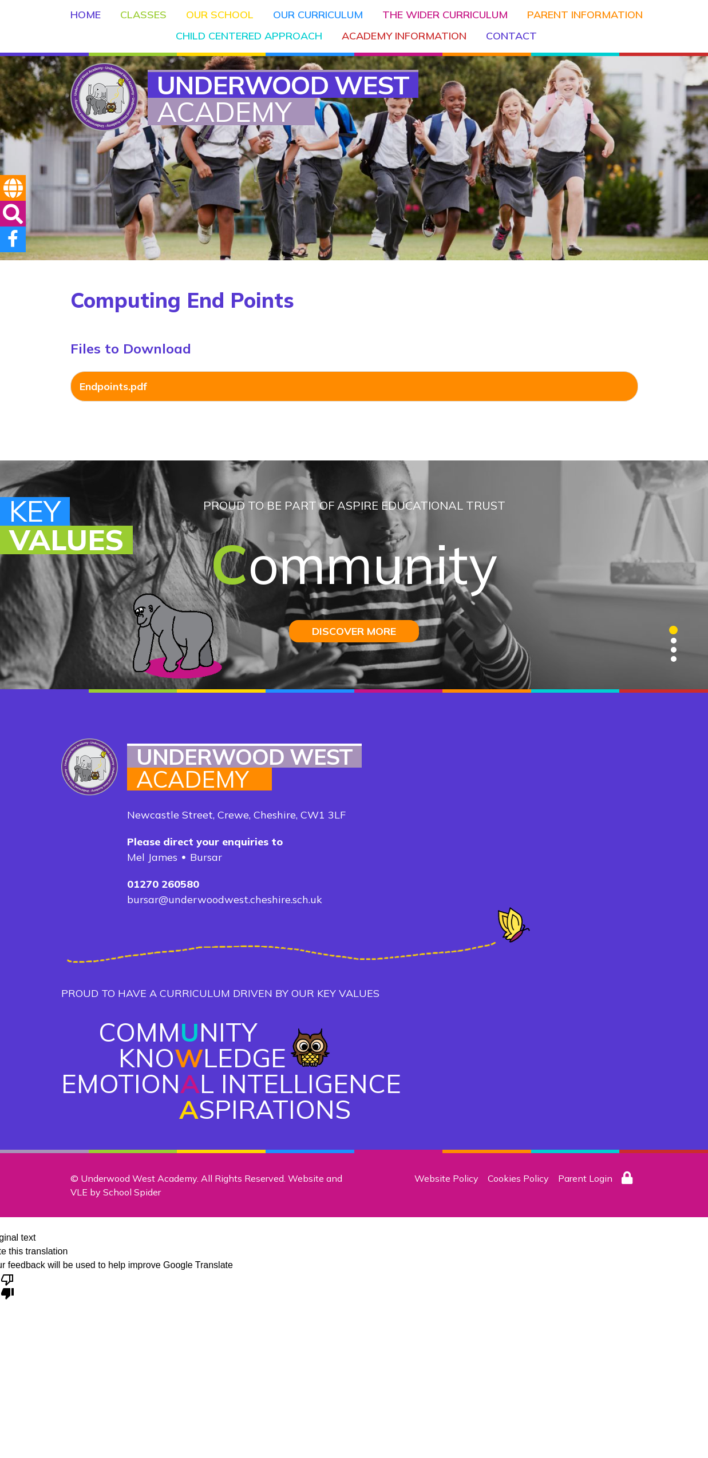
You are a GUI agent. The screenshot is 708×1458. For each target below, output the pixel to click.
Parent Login (585, 1178)
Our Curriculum (318, 14)
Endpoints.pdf (113, 386)
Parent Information (585, 14)
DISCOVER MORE (354, 631)
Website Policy (446, 1178)
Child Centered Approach (249, 35)
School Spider (132, 1192)
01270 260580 (163, 884)
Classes (143, 14)
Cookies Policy (518, 1178)
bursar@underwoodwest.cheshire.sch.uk (224, 899)
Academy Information (404, 35)
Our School (220, 14)
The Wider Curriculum (445, 14)
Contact (511, 35)
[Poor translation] (7, 1286)
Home (85, 14)
